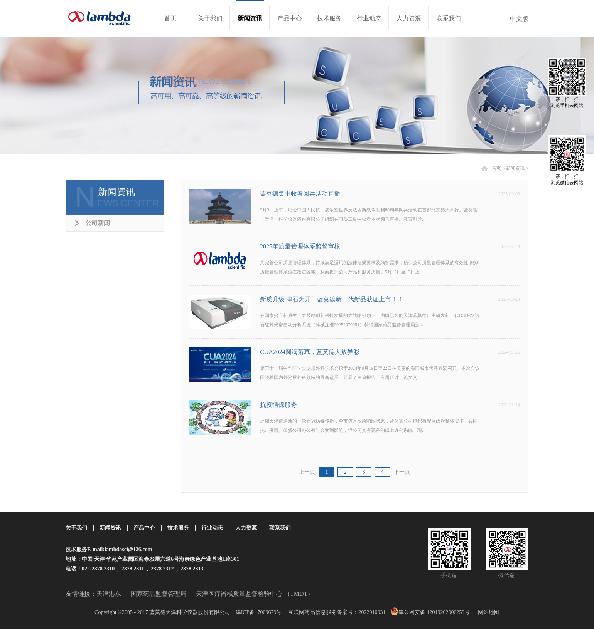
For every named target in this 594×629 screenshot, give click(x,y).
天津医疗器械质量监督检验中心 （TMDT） (255, 593)
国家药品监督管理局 (158, 593)
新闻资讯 (515, 168)
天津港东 (108, 593)
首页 (170, 18)
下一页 (402, 472)
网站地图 (487, 612)
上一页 (307, 472)
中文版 (519, 18)
